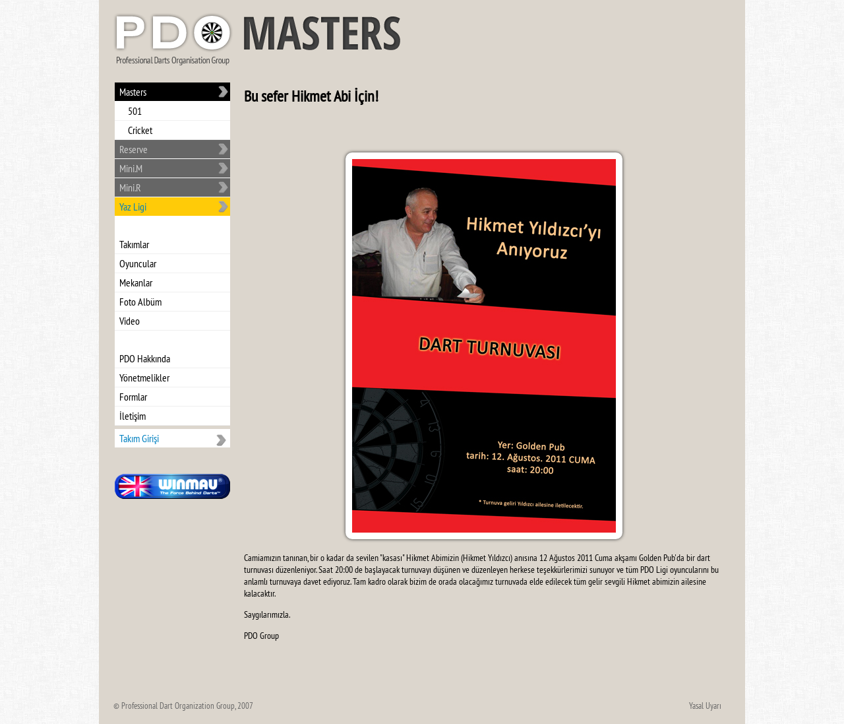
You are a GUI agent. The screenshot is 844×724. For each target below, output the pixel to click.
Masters (132, 91)
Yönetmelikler (144, 377)
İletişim (132, 415)
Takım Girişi (139, 438)
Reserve (133, 149)
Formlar (133, 396)
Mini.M (130, 168)
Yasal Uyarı (705, 705)
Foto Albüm (140, 301)
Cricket (140, 130)
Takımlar (134, 244)
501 (135, 110)
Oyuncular (137, 263)
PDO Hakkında (144, 358)
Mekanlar (135, 282)
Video (129, 320)
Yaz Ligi (132, 206)
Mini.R (130, 187)
